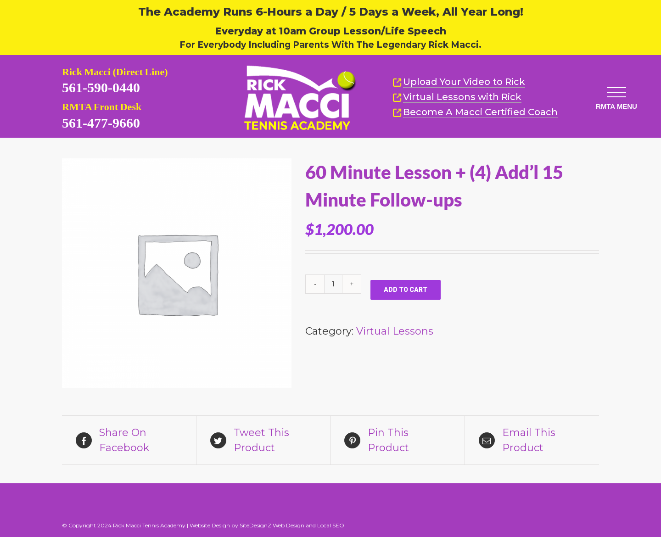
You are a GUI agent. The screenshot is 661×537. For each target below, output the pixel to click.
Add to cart (405, 289)
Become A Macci (475, 112)
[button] (612, 85)
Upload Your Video (464, 81)
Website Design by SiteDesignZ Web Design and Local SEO (267, 525)
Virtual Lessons (456, 97)
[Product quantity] (333, 284)
